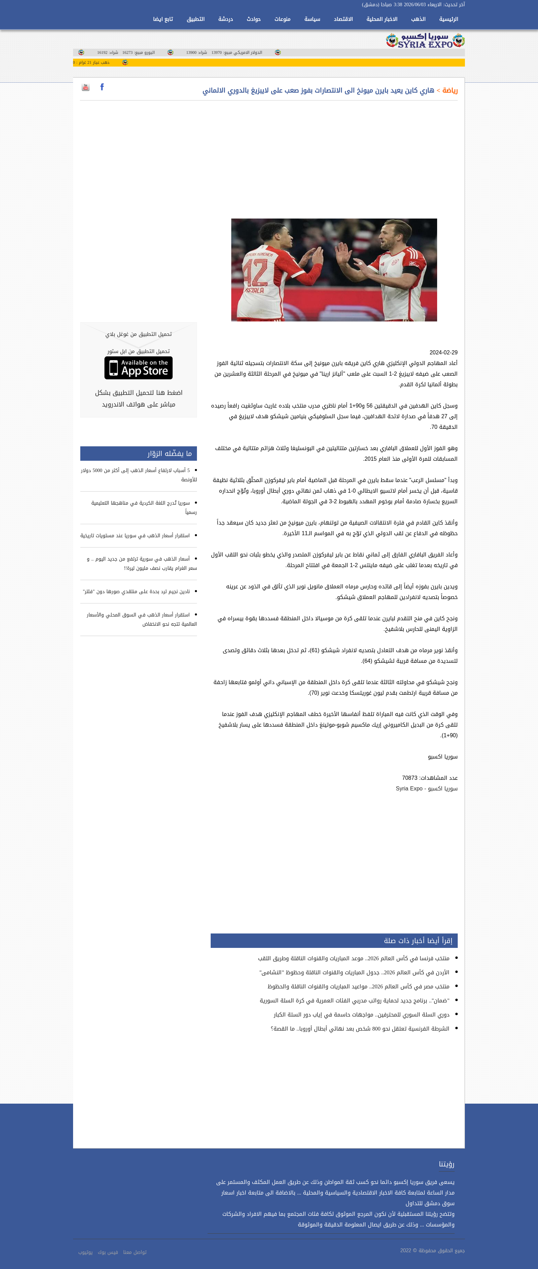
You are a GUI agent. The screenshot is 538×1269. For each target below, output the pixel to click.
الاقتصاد (343, 19)
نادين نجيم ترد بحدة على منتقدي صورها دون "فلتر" (136, 591)
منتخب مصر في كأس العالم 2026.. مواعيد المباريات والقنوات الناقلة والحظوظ (358, 986)
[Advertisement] (334, 155)
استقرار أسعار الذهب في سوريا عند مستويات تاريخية (135, 535)
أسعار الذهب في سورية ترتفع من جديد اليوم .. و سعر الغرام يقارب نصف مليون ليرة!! (142, 563)
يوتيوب (85, 1252)
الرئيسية (448, 19)
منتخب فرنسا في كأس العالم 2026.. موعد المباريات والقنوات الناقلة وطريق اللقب (353, 958)
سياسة (312, 19)
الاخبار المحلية (381, 19)
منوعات (282, 19)
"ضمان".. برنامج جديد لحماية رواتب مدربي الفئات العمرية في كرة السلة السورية (354, 1000)
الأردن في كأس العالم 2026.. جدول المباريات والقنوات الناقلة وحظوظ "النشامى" (354, 972)
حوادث (254, 19)
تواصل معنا (135, 1252)
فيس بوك (108, 1252)
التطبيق (195, 19)
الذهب (418, 19)
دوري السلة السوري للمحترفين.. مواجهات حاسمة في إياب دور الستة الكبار (361, 1014)
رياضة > (446, 90)
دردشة (225, 19)
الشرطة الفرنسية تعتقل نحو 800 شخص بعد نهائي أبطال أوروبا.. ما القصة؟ (360, 1028)
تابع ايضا (163, 19)
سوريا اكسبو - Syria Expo (427, 788)
